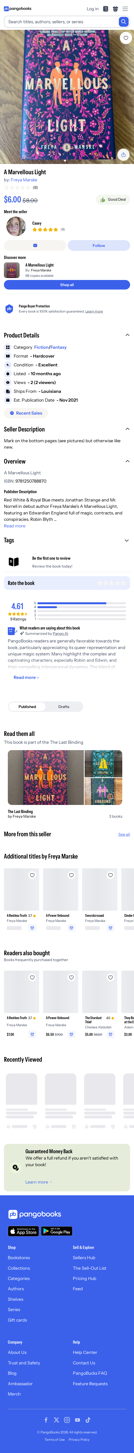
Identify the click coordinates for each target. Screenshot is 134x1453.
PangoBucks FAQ (90, 1373)
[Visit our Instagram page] (67, 1420)
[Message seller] (35, 245)
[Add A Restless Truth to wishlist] (32, 875)
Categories (19, 1278)
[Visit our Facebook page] (46, 1420)
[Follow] (99, 245)
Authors (16, 1288)
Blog (12, 1373)
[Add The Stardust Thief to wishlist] (110, 977)
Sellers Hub (84, 1257)
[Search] (124, 22)
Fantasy (59, 347)
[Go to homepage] (17, 8)
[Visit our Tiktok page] (88, 1420)
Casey (36, 223)
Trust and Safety (24, 1362)
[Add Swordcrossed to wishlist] (110, 875)
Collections (19, 1268)
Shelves (15, 1299)
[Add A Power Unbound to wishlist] (71, 875)
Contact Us (84, 1362)
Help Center (85, 1352)
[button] (67, 335)
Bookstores (19, 1257)
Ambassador (20, 1383)
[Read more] (27, 677)
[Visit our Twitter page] (56, 1420)
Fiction (41, 347)
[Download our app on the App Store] (23, 1231)
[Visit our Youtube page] (77, 1420)
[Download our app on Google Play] (56, 1231)
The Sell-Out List (89, 1268)
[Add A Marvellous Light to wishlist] (126, 38)
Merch (14, 1393)
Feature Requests (90, 1383)
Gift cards (17, 1320)
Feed (78, 1288)
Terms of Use (55, 1439)
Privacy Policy (79, 1439)
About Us (17, 1352)
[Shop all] (67, 285)
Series (14, 1309)
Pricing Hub (84, 1278)
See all (124, 834)
